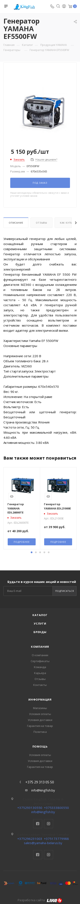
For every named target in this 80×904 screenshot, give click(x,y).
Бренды (40, 632)
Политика (40, 732)
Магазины (40, 708)
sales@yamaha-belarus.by (43, 843)
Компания (40, 647)
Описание (16, 222)
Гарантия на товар (40, 726)
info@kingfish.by (43, 790)
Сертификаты (40, 661)
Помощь (40, 746)
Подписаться (64, 590)
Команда (40, 667)
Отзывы (41, 222)
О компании (40, 655)
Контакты (40, 685)
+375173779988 (56, 838)
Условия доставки (40, 720)
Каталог (40, 615)
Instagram (48, 823)
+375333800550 (56, 807)
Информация (40, 699)
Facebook (37, 823)
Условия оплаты (40, 714)
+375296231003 (29, 838)
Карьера (40, 673)
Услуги (40, 623)
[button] (31, 552)
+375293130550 (29, 807)
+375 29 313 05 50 (39, 782)
